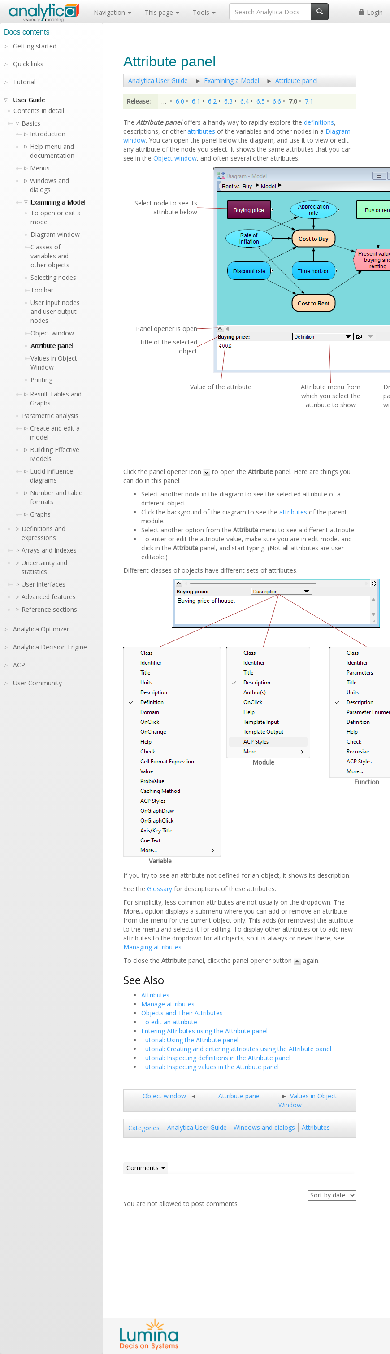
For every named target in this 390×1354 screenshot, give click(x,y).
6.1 (196, 101)
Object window (175, 158)
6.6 (277, 101)
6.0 (180, 101)
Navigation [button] (112, 12)
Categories (144, 1127)
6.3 (228, 101)
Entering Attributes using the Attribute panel (204, 1031)
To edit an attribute (169, 1022)
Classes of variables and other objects (49, 256)
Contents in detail (38, 110)
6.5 (260, 101)
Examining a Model (231, 80)
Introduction (47, 134)
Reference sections (49, 609)
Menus (40, 168)
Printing (41, 379)
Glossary (159, 888)
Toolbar (41, 290)
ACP (19, 665)
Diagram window (55, 234)
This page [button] (162, 12)
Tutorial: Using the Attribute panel (189, 1040)
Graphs (40, 514)
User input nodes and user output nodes (55, 311)
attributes (201, 131)
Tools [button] (204, 12)
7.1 (309, 101)
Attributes (155, 995)
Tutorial (24, 82)
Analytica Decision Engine (50, 647)
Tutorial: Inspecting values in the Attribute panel (210, 1066)
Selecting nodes (53, 277)
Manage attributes (168, 1004)
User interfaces (43, 584)
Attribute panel (296, 80)
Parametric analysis (50, 415)
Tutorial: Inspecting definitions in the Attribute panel (215, 1058)
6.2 (212, 101)
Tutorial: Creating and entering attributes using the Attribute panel (236, 1049)
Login (371, 12)
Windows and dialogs (264, 1127)
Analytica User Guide (158, 80)
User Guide (29, 100)
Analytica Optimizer (41, 629)
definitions (319, 122)
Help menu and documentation (52, 151)
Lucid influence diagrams (51, 475)
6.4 (244, 101)
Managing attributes (152, 947)
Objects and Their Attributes (182, 1013)
